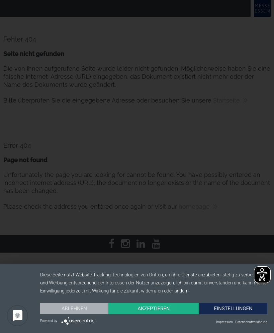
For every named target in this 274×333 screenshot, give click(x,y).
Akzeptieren (154, 309)
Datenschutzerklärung (251, 322)
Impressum (224, 322)
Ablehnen (74, 309)
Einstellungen (233, 309)
